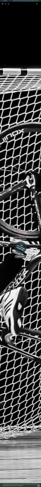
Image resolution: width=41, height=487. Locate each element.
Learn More (20, 256)
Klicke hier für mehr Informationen (17, 485)
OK (38, 485)
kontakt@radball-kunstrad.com (34, 0)
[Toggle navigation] (38, 3)
